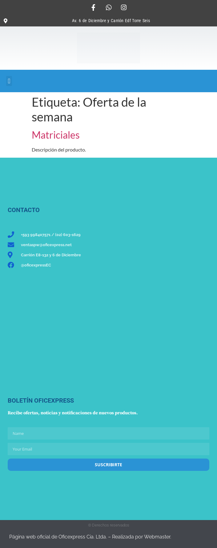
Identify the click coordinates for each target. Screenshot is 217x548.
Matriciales (56, 135)
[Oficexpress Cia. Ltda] (39, 333)
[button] (9, 81)
